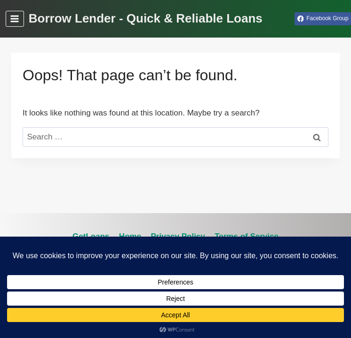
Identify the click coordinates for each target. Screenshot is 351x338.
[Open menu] (15, 18)
